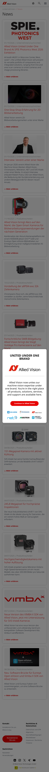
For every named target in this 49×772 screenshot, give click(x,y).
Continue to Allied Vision (24, 403)
